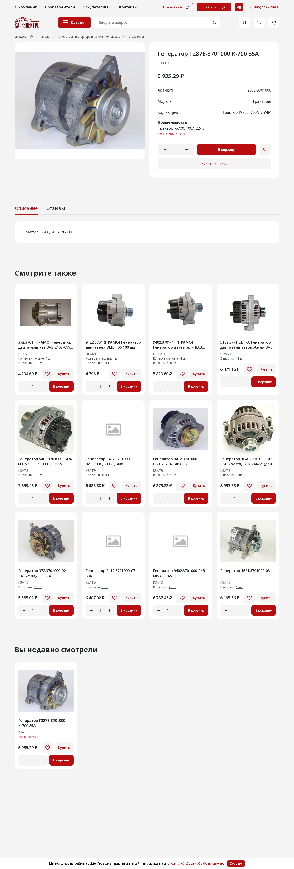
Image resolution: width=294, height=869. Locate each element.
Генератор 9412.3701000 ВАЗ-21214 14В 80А (175, 461)
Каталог (74, 22)
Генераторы (135, 37)
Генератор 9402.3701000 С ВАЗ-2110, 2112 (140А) (109, 461)
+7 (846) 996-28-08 (263, 6)
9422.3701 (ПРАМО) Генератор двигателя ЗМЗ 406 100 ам (113, 345)
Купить (64, 374)
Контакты (128, 6)
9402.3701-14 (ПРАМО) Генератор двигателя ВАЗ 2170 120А (177, 345)
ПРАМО (24, 354)
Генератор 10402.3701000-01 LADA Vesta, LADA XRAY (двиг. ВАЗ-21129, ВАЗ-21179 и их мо (247, 461)
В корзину (226, 149)
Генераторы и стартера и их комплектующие (88, 37)
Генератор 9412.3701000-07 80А (110, 573)
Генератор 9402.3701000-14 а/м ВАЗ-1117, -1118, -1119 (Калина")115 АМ (45, 461)
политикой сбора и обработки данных (196, 863)
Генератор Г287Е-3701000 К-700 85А (41, 723)
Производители (60, 6)
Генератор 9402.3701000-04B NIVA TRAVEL (179, 573)
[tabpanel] (147, 232)
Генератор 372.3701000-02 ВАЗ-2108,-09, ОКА (42, 573)
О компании (26, 6)
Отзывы (55, 208)
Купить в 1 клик (214, 164)
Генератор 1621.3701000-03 (245, 570)
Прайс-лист (214, 7)
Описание (26, 208)
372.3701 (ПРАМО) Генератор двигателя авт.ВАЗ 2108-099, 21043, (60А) (44, 345)
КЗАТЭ (163, 63)
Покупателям (97, 6)
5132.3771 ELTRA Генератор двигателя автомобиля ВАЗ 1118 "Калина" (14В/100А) (246, 345)
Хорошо (236, 863)
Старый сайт (176, 7)
